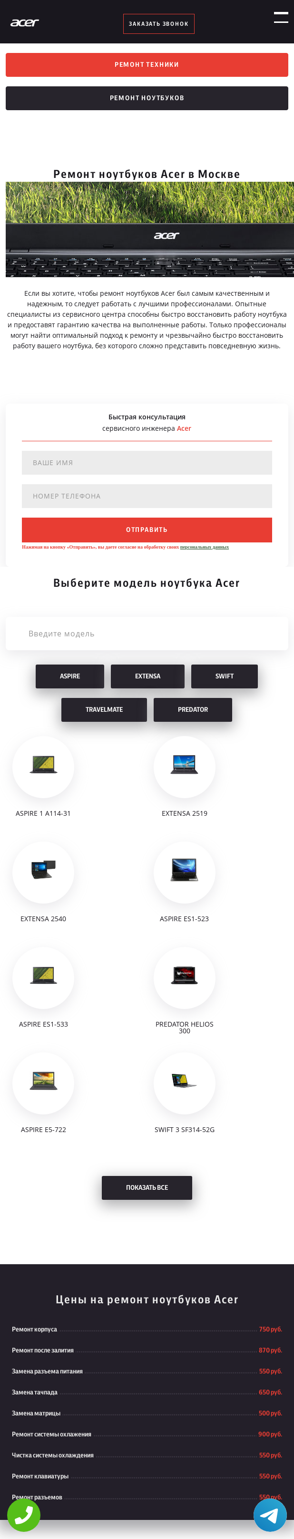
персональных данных (204, 547)
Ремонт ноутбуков (147, 98)
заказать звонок (158, 24)
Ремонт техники (147, 65)
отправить (147, 530)
